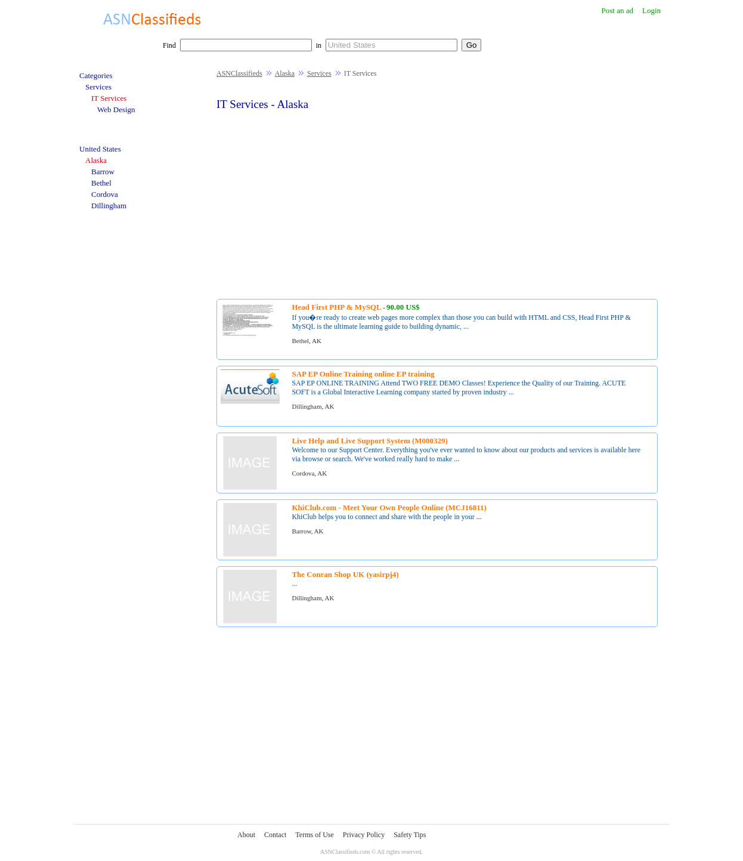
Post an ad (617, 10)
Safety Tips (410, 835)
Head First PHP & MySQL (336, 307)
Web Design (116, 109)
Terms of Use (314, 835)
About (246, 835)
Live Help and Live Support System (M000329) (369, 440)
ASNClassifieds (239, 73)
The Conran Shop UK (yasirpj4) (345, 574)
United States (100, 148)
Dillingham (108, 205)
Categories (96, 75)
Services (319, 73)
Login (651, 10)
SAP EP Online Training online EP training (363, 373)
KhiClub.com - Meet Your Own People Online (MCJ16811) (389, 507)
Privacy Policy (364, 835)
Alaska (285, 73)
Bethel (101, 182)
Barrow (102, 171)
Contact (275, 835)
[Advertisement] (437, 203)
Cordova (104, 194)
